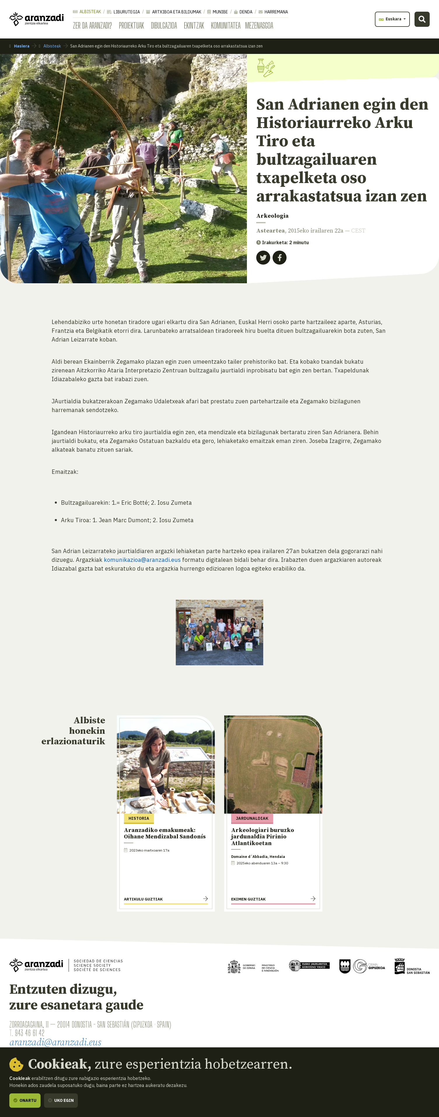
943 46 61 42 (29, 1033)
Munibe (217, 12)
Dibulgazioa (164, 25)
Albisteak (87, 11)
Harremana (273, 12)
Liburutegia (123, 12)
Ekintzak (194, 25)
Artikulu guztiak (143, 899)
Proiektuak (131, 25)
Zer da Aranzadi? (92, 25)
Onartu (24, 1100)
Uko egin (61, 1100)
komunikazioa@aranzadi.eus (142, 560)
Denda (243, 12)
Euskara (390, 19)
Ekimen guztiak (248, 899)
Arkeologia (272, 216)
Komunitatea (225, 25)
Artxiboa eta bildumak (173, 12)
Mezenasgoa (259, 25)
